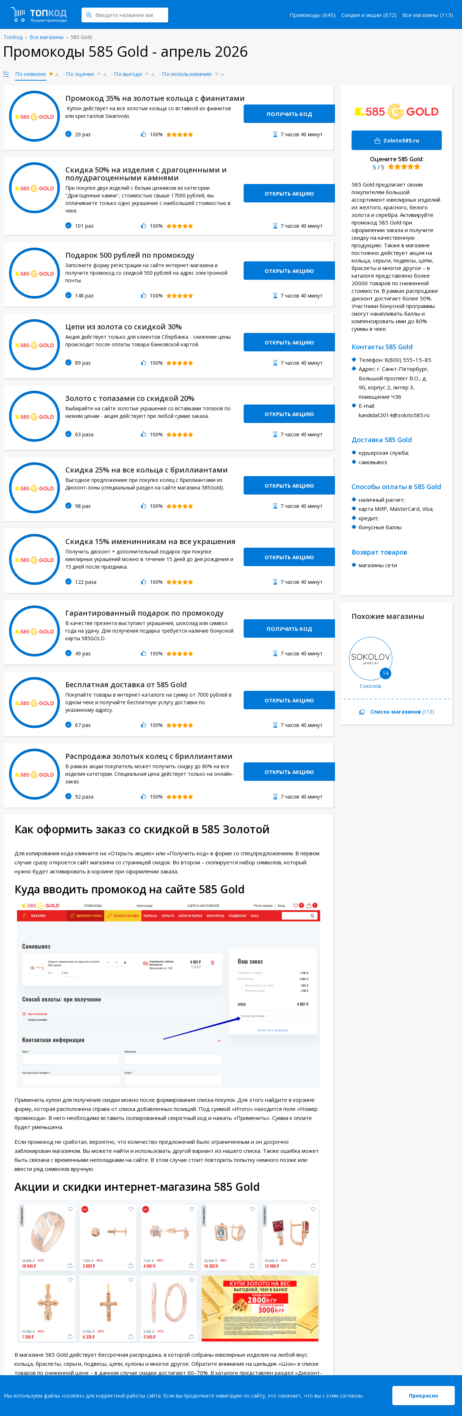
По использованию (187, 73)
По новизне (30, 73)
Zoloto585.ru (385, 141)
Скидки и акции (361, 14)
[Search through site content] (125, 15)
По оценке (80, 73)
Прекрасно (423, 1395)
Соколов (370, 686)
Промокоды (305, 14)
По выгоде (128, 73)
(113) (387, 712)
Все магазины (420, 14)
